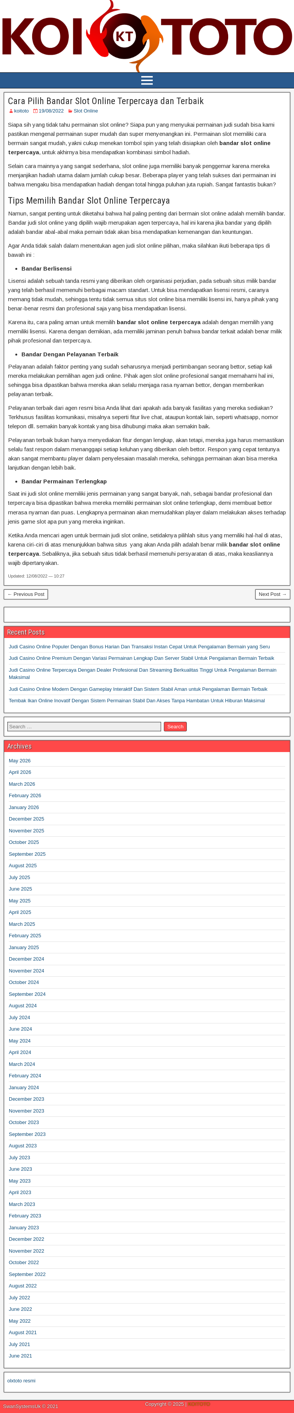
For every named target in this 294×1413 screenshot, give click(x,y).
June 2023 (20, 1169)
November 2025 (26, 831)
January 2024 (24, 1087)
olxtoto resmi (21, 1381)
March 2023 (22, 1204)
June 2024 (20, 1029)
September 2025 (27, 854)
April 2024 (20, 1052)
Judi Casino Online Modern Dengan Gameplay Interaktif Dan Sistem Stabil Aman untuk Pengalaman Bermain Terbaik (138, 689)
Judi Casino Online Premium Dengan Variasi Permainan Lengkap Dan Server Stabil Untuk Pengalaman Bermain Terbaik (141, 658)
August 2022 (23, 1286)
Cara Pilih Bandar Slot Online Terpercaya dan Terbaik (106, 101)
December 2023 (26, 1099)
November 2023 (26, 1111)
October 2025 (24, 842)
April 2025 (20, 912)
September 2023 (27, 1134)
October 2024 (24, 982)
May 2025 (20, 901)
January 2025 (24, 947)
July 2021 (19, 1344)
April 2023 (20, 1192)
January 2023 (24, 1227)
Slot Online (86, 111)
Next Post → (273, 594)
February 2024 (25, 1076)
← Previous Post (25, 594)
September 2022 (27, 1274)
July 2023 (19, 1157)
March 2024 (22, 1064)
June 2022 (20, 1309)
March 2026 (22, 784)
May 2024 (20, 1041)
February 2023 (25, 1216)
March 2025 (22, 924)
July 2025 (19, 877)
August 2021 (23, 1332)
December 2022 (26, 1239)
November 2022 (26, 1251)
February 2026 (25, 795)
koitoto (21, 111)
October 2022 (24, 1262)
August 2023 (23, 1146)
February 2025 (25, 935)
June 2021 (20, 1356)
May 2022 (20, 1321)
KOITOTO (199, 1404)
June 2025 (20, 889)
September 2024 (27, 994)
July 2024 (19, 1017)
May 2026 (20, 761)
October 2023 (24, 1122)
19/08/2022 (51, 111)
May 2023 (20, 1181)
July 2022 (19, 1297)
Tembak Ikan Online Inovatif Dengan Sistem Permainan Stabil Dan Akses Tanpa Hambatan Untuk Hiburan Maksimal (137, 700)
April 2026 (20, 772)
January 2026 (24, 807)
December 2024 (26, 959)
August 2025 (23, 865)
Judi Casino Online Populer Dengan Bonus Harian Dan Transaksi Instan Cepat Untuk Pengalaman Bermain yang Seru (139, 646)
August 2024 (23, 1005)
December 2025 (26, 819)
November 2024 (26, 971)
